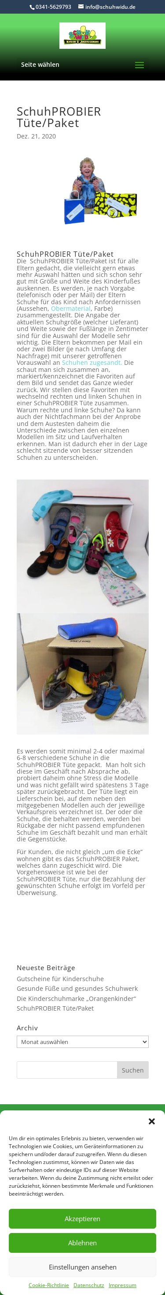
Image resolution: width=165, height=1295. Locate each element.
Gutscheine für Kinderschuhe (60, 979)
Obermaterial (71, 308)
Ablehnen (82, 1242)
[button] (151, 1121)
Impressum (122, 1285)
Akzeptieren (82, 1218)
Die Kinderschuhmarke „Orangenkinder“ (76, 998)
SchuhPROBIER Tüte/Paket (55, 1008)
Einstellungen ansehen (83, 1266)
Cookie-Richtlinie (49, 1285)
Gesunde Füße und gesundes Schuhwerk (77, 988)
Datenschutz (88, 1285)
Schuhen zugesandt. (92, 362)
